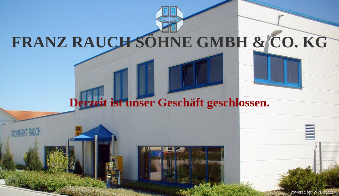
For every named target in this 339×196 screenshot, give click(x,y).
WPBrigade (323, 192)
